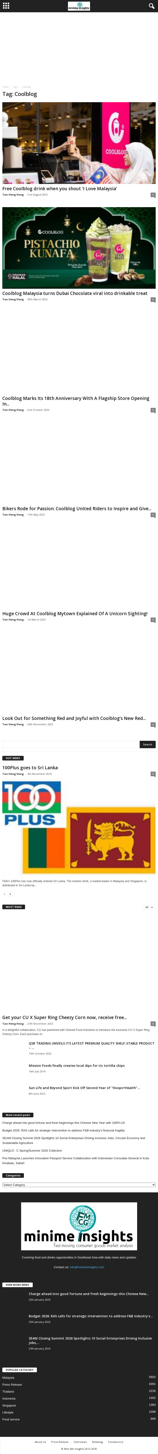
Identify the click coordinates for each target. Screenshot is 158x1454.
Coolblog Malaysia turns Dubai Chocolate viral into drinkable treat (75, 293)
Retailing (97, 1442)
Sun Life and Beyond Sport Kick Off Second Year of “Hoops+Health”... (84, 1088)
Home (5, 87)
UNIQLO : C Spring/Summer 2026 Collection (32, 1150)
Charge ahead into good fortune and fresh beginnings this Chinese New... (89, 1294)
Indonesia (8, 1398)
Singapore (9, 1405)
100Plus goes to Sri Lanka (30, 768)
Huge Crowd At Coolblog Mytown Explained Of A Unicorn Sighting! (75, 614)
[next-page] (10, 894)
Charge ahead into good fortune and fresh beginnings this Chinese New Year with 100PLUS (63, 1123)
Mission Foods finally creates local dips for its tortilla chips (77, 1065)
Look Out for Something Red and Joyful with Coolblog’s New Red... (74, 718)
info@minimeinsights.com (87, 1267)
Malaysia (8, 1377)
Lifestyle (7, 1412)
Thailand (8, 1391)
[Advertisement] (79, 47)
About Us (40, 1442)
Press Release (12, 1384)
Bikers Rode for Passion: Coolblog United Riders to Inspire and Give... (76, 509)
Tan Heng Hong (13, 194)
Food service (10, 1419)
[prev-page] (4, 894)
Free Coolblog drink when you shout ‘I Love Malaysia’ (59, 189)
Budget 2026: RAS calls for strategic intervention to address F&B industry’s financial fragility (63, 1130)
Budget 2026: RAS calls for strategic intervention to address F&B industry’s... (91, 1316)
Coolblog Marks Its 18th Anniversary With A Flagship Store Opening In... (75, 401)
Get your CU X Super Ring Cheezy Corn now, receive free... (64, 1017)
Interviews (80, 1442)
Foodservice (115, 1442)
